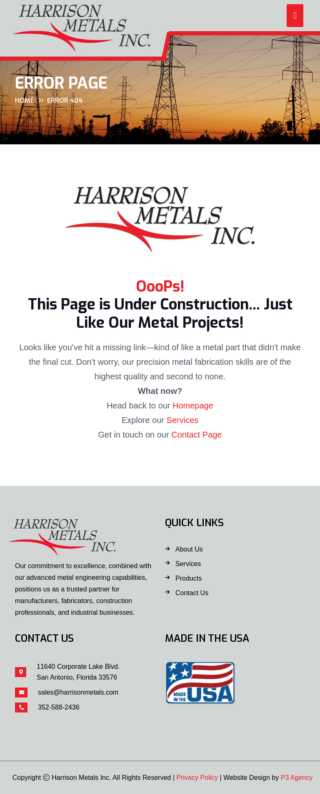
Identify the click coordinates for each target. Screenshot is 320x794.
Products (188, 578)
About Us (189, 549)
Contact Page (196, 434)
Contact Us (191, 592)
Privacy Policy (197, 777)
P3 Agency (297, 777)
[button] (295, 15)
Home (24, 100)
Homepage (192, 405)
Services (183, 420)
